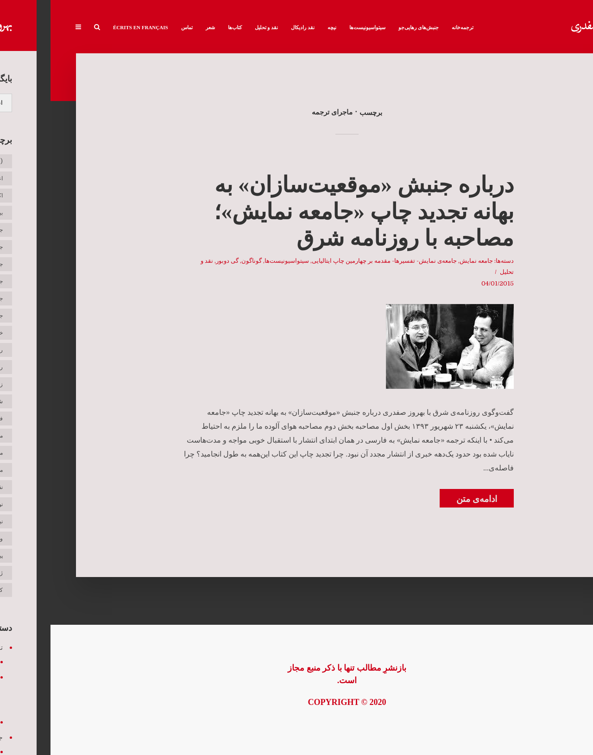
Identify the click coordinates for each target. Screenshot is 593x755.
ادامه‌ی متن (426, 499)
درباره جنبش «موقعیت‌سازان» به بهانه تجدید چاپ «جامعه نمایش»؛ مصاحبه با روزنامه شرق (313, 211)
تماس (136, 27)
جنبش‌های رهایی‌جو (368, 27)
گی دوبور (176, 260)
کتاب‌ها (184, 27)
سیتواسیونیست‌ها (317, 27)
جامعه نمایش (425, 260)
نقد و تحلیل (216, 27)
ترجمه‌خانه (412, 27)
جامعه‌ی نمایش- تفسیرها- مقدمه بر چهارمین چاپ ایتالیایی (333, 260)
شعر (159, 27)
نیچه (281, 27)
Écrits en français (90, 27)
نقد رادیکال (252, 27)
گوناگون (201, 260)
